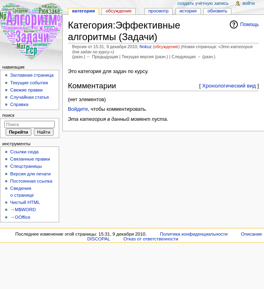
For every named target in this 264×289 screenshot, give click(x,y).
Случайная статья (29, 97)
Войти (249, 3)
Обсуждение (119, 10)
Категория (83, 10)
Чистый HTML (25, 202)
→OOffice (20, 217)
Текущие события (29, 82)
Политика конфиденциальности (194, 234)
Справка (19, 104)
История (188, 10)
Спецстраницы (26, 166)
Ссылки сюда (24, 151)
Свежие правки (26, 90)
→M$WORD (23, 209)
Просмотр (158, 10)
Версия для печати (30, 173)
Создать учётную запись (203, 3)
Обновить (217, 10)
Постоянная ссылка (31, 181)
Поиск (8, 115)
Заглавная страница (32, 75)
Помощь (249, 24)
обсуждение (166, 46)
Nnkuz (146, 46)
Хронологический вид (229, 86)
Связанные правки (30, 159)
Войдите (78, 109)
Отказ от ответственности (150, 238)
